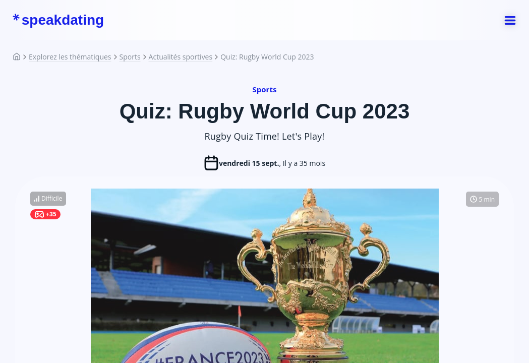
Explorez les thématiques (70, 57)
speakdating (58, 20)
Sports (130, 57)
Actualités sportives (181, 57)
